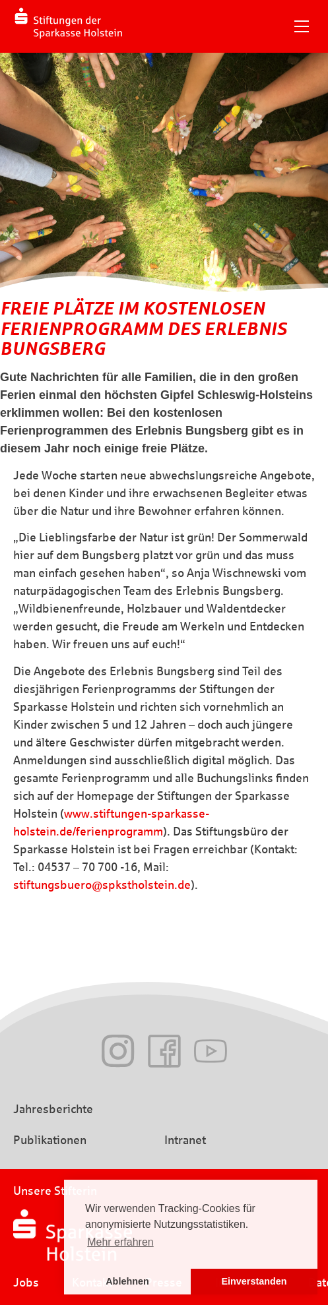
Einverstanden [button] (253, 1281)
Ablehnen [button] (127, 1281)
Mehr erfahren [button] (120, 1242)
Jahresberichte (53, 1109)
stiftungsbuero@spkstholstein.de (102, 885)
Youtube (210, 1051)
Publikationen (49, 1140)
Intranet (185, 1140)
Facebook (164, 1051)
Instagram (118, 1051)
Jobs (26, 1282)
